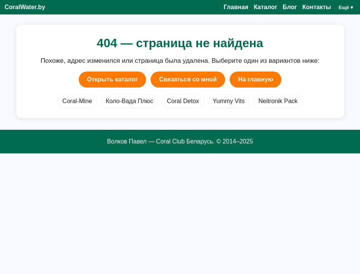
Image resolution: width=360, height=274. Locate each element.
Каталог (265, 7)
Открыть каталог (112, 79)
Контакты (316, 7)
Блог (289, 7)
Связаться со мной (188, 79)
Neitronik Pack (278, 101)
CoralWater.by (25, 7)
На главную (255, 79)
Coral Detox (183, 101)
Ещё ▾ (346, 7)
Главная (236, 7)
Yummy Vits (229, 101)
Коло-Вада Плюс (129, 101)
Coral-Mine (77, 101)
